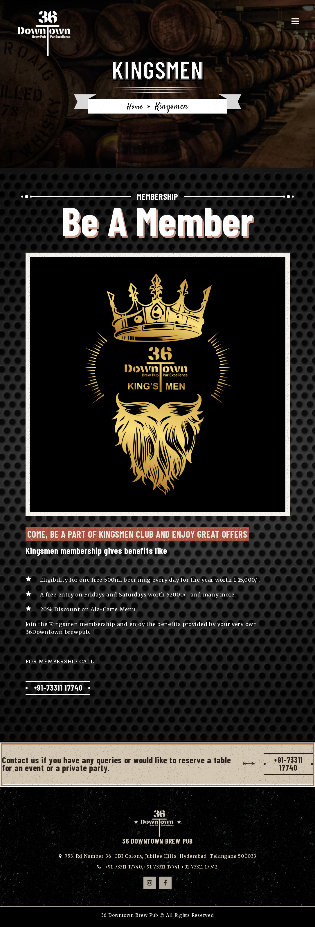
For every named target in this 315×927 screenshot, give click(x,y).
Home (134, 106)
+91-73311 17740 (60, 688)
